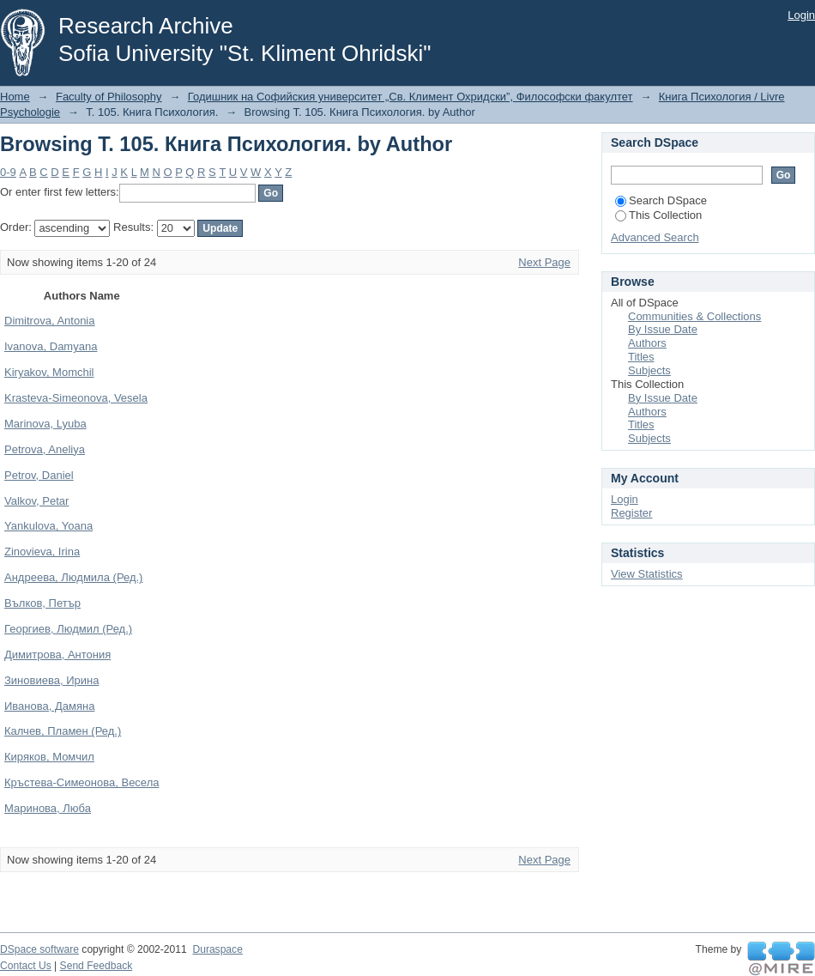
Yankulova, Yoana (48, 525)
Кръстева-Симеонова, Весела (81, 782)
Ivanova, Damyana (50, 346)
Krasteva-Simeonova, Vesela (76, 397)
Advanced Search (655, 237)
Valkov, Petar (36, 500)
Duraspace (217, 949)
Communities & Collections (694, 316)
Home (15, 96)
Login (801, 15)
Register (631, 512)
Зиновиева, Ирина (51, 680)
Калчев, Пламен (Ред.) (62, 730)
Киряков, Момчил (49, 756)
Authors (647, 342)
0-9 (8, 172)
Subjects (649, 370)
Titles (641, 356)
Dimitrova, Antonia (49, 320)
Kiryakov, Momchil (49, 372)
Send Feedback (96, 966)
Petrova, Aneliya (44, 449)
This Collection (658, 215)
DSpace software (39, 949)
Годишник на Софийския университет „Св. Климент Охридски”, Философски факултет (410, 96)
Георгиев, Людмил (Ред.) (68, 628)
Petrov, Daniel (39, 475)
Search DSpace (661, 200)
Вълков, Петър (42, 603)
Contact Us (25, 966)
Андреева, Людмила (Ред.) (73, 577)
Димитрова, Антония (57, 654)
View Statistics (647, 573)
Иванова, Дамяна (49, 706)
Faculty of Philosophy (109, 96)
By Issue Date (662, 329)
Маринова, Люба (47, 808)
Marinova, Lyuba (45, 423)
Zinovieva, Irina (42, 551)
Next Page (544, 262)
